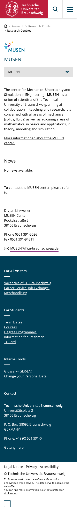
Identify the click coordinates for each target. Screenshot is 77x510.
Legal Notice (13, 466)
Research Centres (19, 30)
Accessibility (49, 466)
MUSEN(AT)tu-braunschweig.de (34, 248)
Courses (10, 327)
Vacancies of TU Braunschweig (27, 283)
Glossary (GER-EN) (18, 371)
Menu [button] (70, 9)
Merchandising (15, 293)
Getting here (14, 447)
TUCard (10, 342)
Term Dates (13, 322)
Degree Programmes (20, 332)
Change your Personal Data (25, 376)
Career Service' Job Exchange (26, 288)
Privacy (31, 466)
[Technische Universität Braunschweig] (5, 26)
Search (55, 9)
